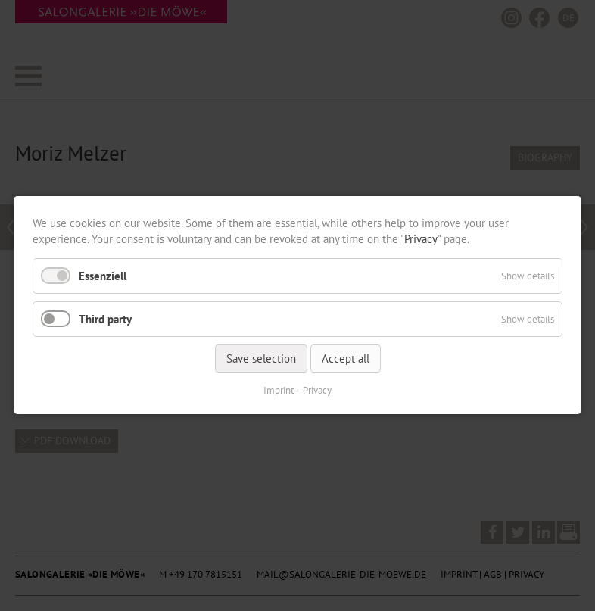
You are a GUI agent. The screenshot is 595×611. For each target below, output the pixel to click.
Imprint (278, 391)
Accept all (345, 359)
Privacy (421, 239)
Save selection (261, 359)
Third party (105, 319)
